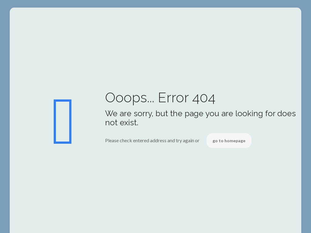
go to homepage (229, 140)
